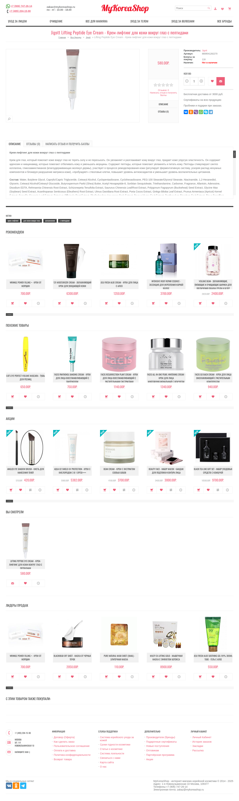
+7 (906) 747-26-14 (21, 6)
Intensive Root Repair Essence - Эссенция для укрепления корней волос (166, 284)
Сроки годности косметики (115, 744)
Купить (12, 303)
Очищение (56, 21)
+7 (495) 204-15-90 (20, 11)
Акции (149, 759)
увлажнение (50, 220)
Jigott (88, 37)
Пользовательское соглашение (72, 746)
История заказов (202, 741)
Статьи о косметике (111, 749)
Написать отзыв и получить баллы (163, 94)
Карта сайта (107, 762)
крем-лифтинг (13, 220)
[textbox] (193, 8)
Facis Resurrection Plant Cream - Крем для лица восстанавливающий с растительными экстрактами (119, 378)
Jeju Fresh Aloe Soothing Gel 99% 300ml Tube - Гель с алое (213, 657)
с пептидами (64, 220)
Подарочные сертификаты (161, 741)
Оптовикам (152, 750)
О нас (103, 766)
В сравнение (30, 490)
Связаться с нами (110, 757)
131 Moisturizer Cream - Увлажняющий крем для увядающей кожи (72, 284)
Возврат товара (63, 759)
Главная (62, 37)
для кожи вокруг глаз (31, 220)
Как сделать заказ (64, 741)
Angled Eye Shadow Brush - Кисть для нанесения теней (25, 470)
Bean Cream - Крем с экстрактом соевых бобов (119, 470)
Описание (163, 104)
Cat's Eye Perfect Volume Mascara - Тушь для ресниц (25, 377)
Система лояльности (112, 753)
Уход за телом (139, 21)
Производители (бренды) (160, 737)
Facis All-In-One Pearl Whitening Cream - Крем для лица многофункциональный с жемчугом (166, 378)
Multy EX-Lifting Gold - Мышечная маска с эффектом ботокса (166, 657)
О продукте (38, 303)
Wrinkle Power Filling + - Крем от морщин (25, 284)
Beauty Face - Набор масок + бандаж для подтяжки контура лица (166, 470)
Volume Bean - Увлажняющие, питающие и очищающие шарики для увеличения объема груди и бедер (213, 284)
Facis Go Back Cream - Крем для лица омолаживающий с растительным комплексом (213, 378)
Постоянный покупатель (215, 8)
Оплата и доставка (65, 750)
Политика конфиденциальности (72, 754)
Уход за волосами (182, 21)
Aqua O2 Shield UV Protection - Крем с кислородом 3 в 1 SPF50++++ (72, 470)
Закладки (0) (222, 8)
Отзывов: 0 (163, 90)
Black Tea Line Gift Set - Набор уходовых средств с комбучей (213, 470)
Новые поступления (157, 746)
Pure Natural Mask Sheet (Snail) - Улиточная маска (119, 657)
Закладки (197, 746)
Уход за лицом (17, 21)
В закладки (212, 81)
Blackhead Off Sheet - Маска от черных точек (72, 657)
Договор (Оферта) (64, 737)
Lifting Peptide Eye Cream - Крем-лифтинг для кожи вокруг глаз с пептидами (25, 564)
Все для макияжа (97, 21)
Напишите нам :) (22, 752)
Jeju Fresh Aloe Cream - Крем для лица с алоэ (119, 284)
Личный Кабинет (201, 737)
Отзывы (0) (163, 111)
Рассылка (198, 750)
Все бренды (224, 21)
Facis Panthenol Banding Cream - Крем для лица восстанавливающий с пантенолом (72, 378)
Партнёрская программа (160, 754)
